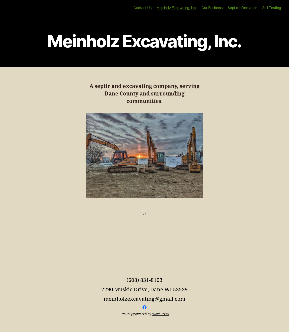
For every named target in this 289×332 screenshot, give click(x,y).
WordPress (160, 314)
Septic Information (242, 8)
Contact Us (142, 8)
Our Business (212, 8)
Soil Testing (271, 8)
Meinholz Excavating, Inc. (176, 8)
